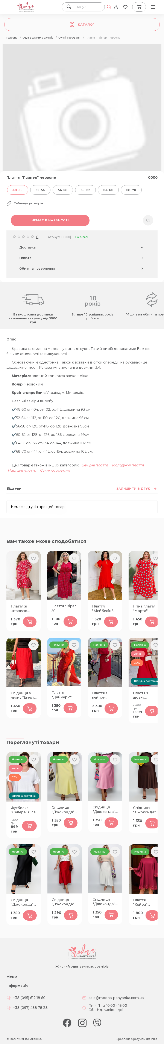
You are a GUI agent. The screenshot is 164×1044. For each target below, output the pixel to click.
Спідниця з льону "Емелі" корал (23, 695)
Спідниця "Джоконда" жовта (63, 809)
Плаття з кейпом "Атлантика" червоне (103, 695)
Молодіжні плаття (128, 465)
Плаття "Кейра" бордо (140, 902)
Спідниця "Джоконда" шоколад (144, 810)
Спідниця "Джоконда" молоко (104, 901)
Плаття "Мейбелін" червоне (102, 608)
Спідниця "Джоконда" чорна (22, 902)
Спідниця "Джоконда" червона (63, 902)
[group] (82, 123)
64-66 (108, 190)
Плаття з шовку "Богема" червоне (141, 695)
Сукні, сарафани (55, 470)
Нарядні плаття (22, 470)
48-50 (17, 190)
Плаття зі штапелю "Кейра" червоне (19, 608)
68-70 (131, 190)
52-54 (40, 190)
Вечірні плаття (95, 465)
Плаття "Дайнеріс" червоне (62, 695)
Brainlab (152, 1039)
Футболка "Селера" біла (23, 810)
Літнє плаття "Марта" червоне (144, 608)
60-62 (85, 190)
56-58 (63, 190)
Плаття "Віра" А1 (64, 608)
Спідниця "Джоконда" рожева (104, 809)
